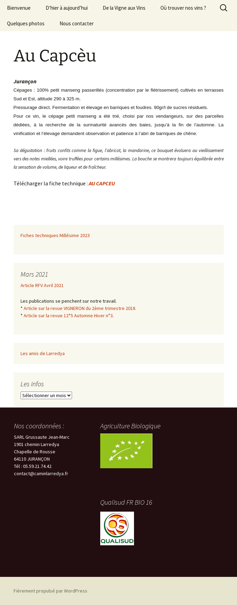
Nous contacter (77, 23)
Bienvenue (19, 8)
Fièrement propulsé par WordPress (50, 591)
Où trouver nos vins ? (183, 8)
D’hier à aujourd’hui (67, 8)
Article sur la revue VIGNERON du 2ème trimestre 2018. (80, 308)
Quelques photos (26, 23)
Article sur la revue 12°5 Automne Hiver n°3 (68, 315)
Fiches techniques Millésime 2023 (55, 235)
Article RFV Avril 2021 (42, 285)
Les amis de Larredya (43, 353)
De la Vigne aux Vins (124, 8)
